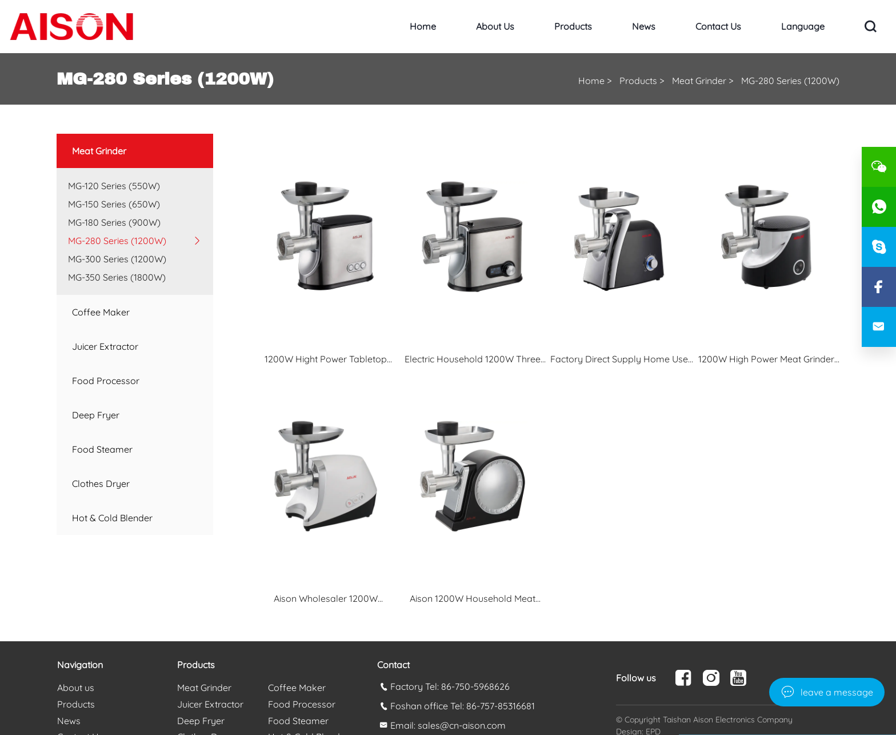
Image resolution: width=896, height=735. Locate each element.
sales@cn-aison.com (462, 725)
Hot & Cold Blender (112, 518)
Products (573, 26)
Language (803, 26)
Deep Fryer (95, 415)
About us (495, 26)
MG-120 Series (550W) (114, 185)
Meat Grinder (699, 80)
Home (423, 26)
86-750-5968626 (475, 686)
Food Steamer (102, 449)
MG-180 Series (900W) (114, 222)
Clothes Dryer (101, 483)
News (643, 26)
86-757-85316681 (500, 706)
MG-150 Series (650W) (114, 204)
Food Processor (105, 380)
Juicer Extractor (105, 346)
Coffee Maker (101, 312)
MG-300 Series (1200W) (117, 259)
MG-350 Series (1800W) (117, 277)
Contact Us (718, 26)
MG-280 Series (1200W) (790, 80)
